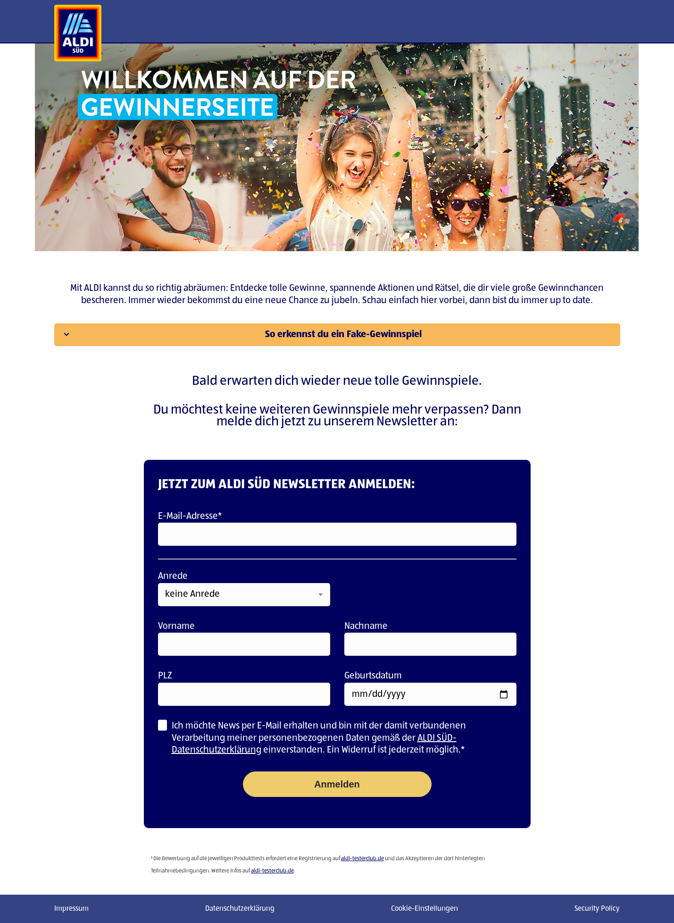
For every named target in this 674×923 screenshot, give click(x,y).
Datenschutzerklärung (240, 909)
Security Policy (597, 909)
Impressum (71, 909)
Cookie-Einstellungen (424, 909)
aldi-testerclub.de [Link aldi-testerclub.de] (362, 859)
